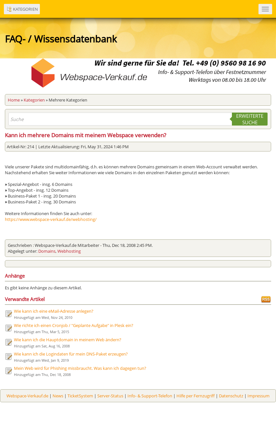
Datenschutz (231, 396)
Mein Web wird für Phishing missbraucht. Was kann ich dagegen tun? (80, 368)
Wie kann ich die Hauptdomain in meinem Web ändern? (67, 340)
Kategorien (34, 100)
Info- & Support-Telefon (149, 396)
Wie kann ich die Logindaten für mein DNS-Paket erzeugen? (71, 354)
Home (14, 100)
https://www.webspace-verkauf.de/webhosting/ (51, 219)
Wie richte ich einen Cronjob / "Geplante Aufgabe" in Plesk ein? (73, 325)
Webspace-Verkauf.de (27, 396)
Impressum (258, 396)
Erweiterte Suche (249, 119)
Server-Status (110, 396)
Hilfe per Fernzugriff (195, 396)
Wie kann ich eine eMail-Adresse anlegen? (53, 311)
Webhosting (69, 251)
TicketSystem (80, 396)
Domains (46, 251)
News (58, 396)
